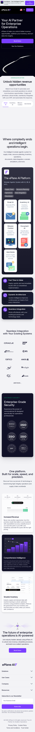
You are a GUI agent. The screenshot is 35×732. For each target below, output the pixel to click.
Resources (17, 690)
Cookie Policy (22, 725)
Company (17, 683)
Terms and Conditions (13, 728)
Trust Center (25, 728)
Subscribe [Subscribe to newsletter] (17, 706)
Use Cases (17, 677)
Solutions (17, 671)
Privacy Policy (12, 725)
